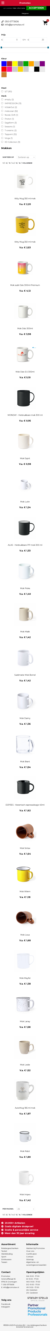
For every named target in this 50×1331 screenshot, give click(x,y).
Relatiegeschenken (9, 1248)
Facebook (5, 1304)
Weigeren (25, 13)
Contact (29, 1257)
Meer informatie (19, 8)
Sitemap (30, 1259)
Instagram (5, 1307)
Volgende (27, 163)
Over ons (30, 1251)
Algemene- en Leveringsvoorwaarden (36, 1263)
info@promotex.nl (14, 24)
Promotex (25, 3)
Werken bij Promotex (35, 1248)
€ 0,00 (46, 19)
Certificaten (31, 1254)
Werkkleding (7, 1254)
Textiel (4, 1251)
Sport (3, 1257)
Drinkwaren (6, 1259)
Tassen (4, 1262)
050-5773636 (12, 21)
